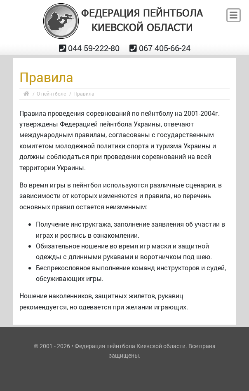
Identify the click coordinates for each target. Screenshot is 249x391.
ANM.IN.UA (124, 367)
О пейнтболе (51, 93)
